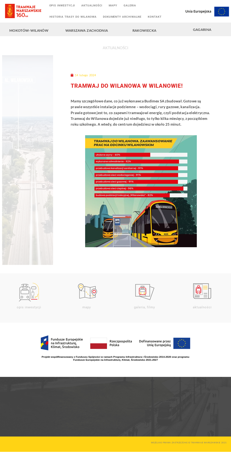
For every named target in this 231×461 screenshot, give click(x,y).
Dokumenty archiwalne (122, 16)
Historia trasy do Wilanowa (73, 16)
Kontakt (154, 16)
